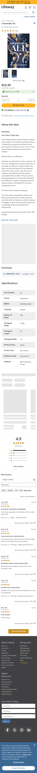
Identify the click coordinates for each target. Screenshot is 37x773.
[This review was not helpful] (34, 523)
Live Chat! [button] (23, 662)
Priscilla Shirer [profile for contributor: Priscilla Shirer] (8, 27)
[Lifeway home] (8, 7)
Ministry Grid (6, 679)
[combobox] (18, 12)
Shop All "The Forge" (10, 220)
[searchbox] (16, 480)
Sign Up (6, 721)
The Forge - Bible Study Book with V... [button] (22, 544)
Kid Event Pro (6, 684)
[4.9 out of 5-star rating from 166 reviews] (10, 31)
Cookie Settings (18, 762)
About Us (4, 646)
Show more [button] (27, 490)
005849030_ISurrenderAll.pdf (12, 274)
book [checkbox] (21, 490)
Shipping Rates (25, 651)
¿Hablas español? (29, 16)
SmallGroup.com (7, 694)
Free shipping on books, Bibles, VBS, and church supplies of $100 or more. (19, 2)
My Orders (23, 646)
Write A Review (18, 466)
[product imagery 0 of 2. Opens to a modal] (18, 51)
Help (21, 660)
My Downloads (25, 648)
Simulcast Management (9, 689)
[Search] (33, 12)
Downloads (5, 687)
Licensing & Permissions (9, 655)
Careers (4, 651)
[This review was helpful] (30, 523)
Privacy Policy (6, 658)
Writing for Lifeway (8, 663)
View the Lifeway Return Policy (24, 116)
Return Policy (24, 653)
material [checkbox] (10, 490)
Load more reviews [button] (18, 631)
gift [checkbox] (16, 490)
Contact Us (5, 648)
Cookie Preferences (26, 658)
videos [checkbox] (4, 490)
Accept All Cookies (18, 768)
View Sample (18, 80)
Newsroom (5, 653)
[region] (18, 451)
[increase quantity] (31, 100)
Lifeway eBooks (6, 692)
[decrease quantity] (6, 100)
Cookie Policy (26, 754)
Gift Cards (23, 655)
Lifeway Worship (7, 682)
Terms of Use (6, 660)
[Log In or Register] (26, 7)
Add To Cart (18, 105)
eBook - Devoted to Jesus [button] (18, 517)
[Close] (34, 745)
